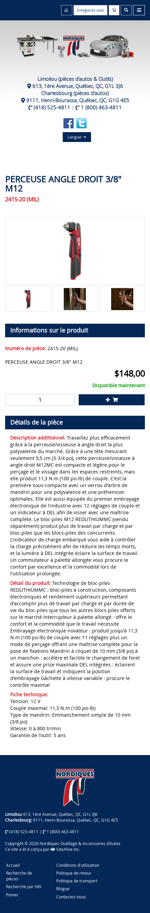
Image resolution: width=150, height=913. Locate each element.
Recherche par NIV (23, 886)
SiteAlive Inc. (65, 849)
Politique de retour (73, 873)
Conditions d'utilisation (77, 865)
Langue (77, 137)
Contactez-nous (71, 896)
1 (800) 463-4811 (101, 107)
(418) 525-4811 (52, 107)
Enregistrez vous (90, 10)
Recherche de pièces (19, 875)
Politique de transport (76, 880)
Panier (12, 894)
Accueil (13, 865)
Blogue (63, 888)
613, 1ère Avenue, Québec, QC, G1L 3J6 (77, 86)
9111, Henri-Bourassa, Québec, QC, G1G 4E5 (77, 100)
